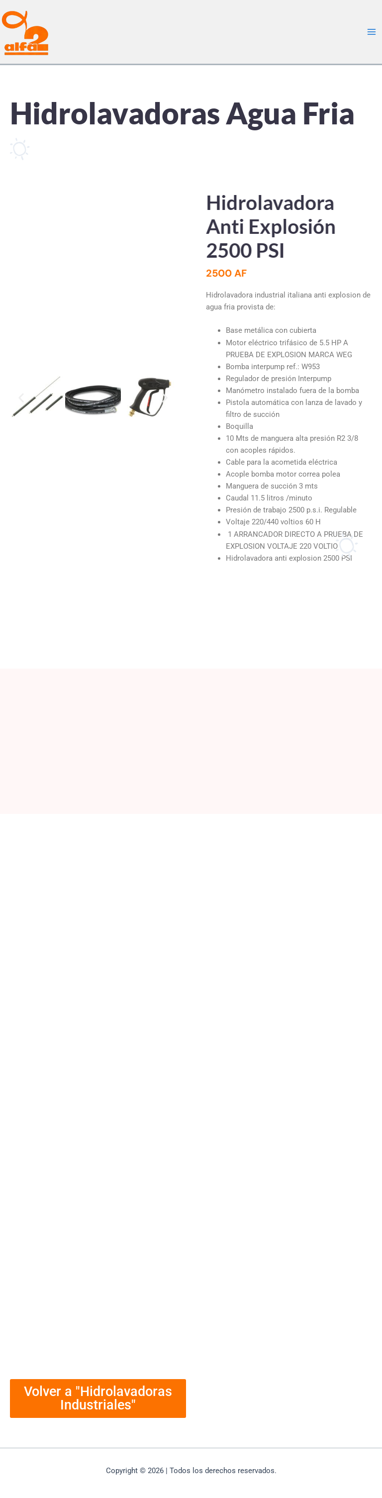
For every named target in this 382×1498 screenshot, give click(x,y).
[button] (21, 397)
